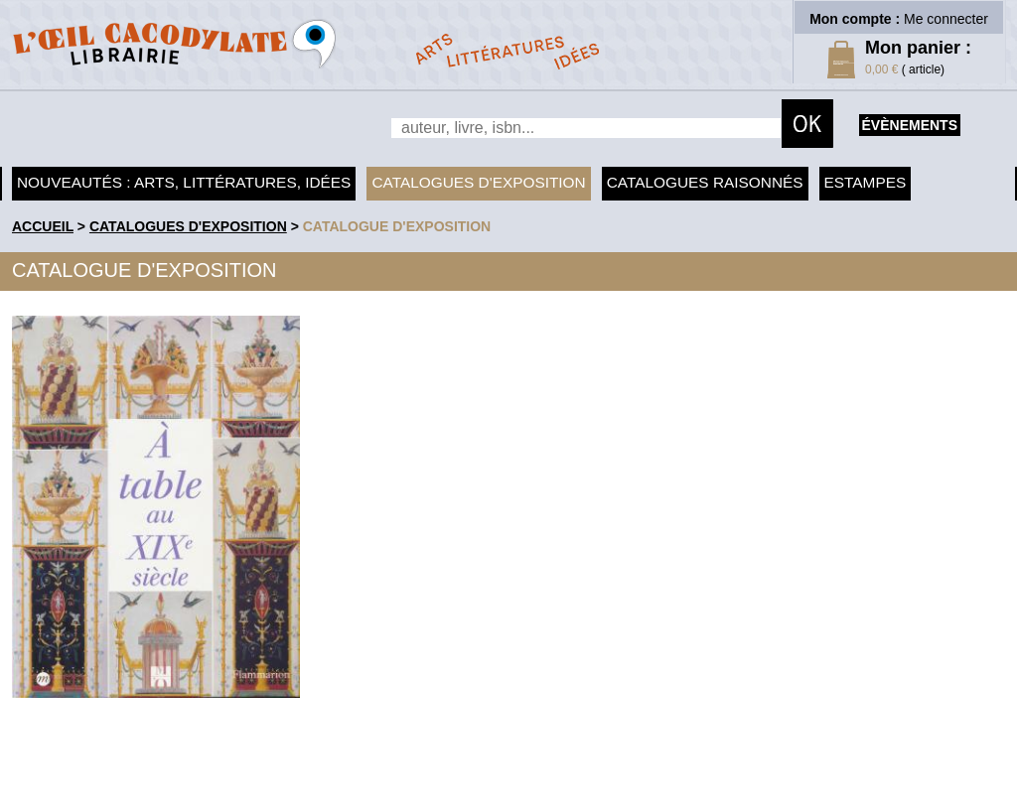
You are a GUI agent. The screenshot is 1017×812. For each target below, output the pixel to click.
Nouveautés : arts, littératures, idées (184, 182)
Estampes (865, 182)
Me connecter (946, 19)
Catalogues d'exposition (478, 182)
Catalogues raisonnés (705, 182)
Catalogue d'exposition (397, 226)
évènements (909, 125)
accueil (42, 226)
